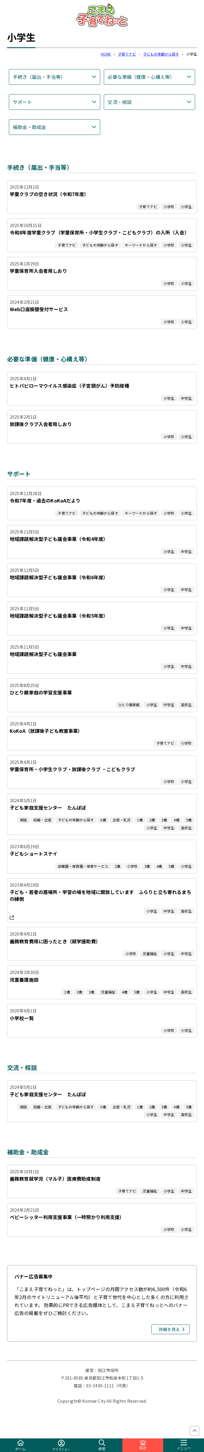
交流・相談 (120, 101)
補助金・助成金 (29, 126)
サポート (22, 101)
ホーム (20, 1445)
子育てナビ (127, 53)
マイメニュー (61, 1445)
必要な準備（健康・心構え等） (141, 76)
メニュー (184, 1445)
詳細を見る (169, 1329)
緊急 (142, 1445)
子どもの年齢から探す (161, 53)
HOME (106, 53)
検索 (102, 1445)
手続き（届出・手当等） (39, 76)
